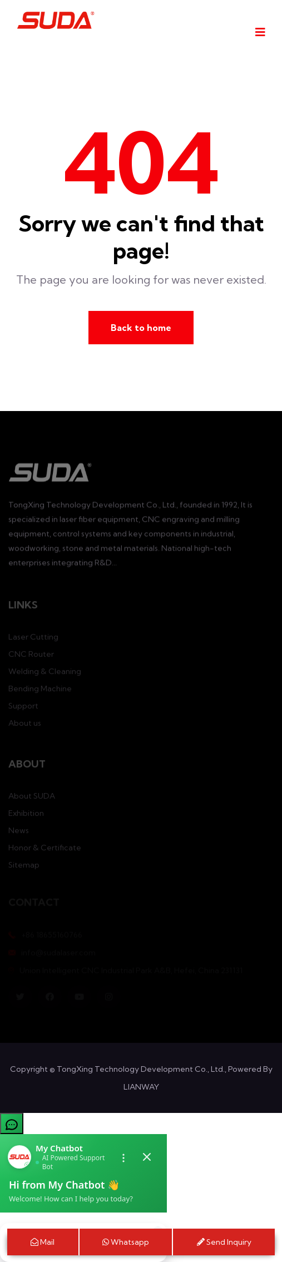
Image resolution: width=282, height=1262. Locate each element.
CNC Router (31, 656)
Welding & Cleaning (44, 674)
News (18, 833)
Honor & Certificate (44, 850)
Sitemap (23, 867)
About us (24, 725)
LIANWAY (141, 1087)
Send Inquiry (224, 1242)
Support (23, 708)
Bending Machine (40, 691)
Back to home (141, 327)
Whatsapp (125, 1242)
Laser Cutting (33, 639)
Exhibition (26, 815)
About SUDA (31, 798)
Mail (43, 1242)
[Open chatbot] (11, 1123)
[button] (141, 1123)
